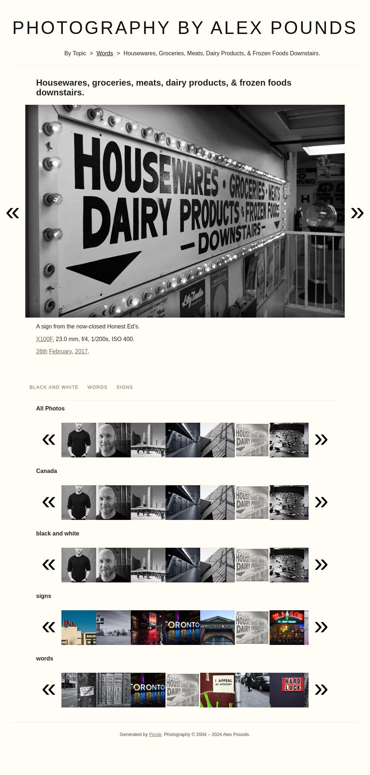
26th (41, 351)
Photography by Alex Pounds (185, 28)
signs (124, 387)
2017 (81, 351)
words (104, 53)
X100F (44, 339)
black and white (54, 387)
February (60, 351)
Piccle (155, 734)
